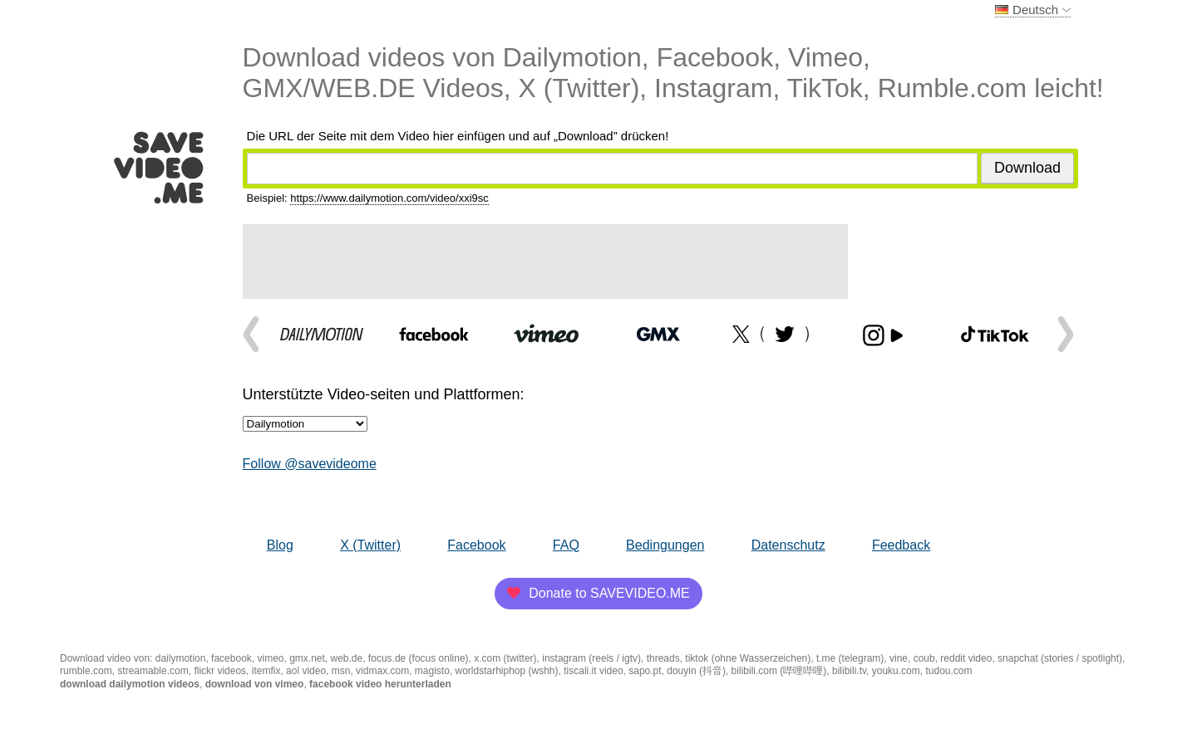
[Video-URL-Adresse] (612, 168)
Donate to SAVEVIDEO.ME (598, 593)
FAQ (566, 545)
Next (1061, 334)
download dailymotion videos (130, 684)
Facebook (476, 545)
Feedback (901, 545)
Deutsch (1033, 9)
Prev (255, 334)
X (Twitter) (370, 545)
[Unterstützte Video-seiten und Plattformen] (305, 424)
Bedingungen (665, 545)
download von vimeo (254, 684)
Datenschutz (788, 545)
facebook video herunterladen (380, 684)
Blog (280, 545)
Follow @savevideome (310, 464)
